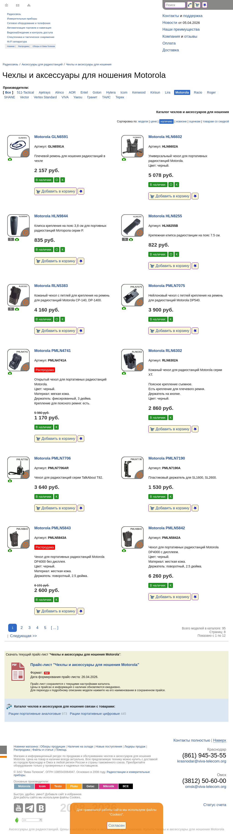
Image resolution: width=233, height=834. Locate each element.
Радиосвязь (14, 14)
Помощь (61, 749)
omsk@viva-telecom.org (205, 787)
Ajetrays (45, 92)
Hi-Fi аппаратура (17, 41)
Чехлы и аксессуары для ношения (88, 64)
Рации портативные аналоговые (34, 713)
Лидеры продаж (135, 746)
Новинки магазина (26, 746)
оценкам (194, 121)
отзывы (190, 36)
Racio (198, 92)
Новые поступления (109, 746)
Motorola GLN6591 (51, 137)
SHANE (9, 97)
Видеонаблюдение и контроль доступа (30, 32)
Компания (171, 36)
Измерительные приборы (22, 18)
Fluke (74, 786)
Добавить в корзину (55, 191)
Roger (211, 92)
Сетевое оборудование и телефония (28, 23)
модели (143, 121)
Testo (58, 786)
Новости (169, 22)
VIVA (65, 97)
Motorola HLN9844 (51, 216)
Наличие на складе (80, 746)
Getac (90, 786)
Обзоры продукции (52, 746)
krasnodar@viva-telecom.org (201, 761)
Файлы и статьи (42, 749)
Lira (167, 92)
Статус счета (214, 805)
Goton (97, 92)
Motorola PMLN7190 (166, 458)
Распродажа (23, 46)
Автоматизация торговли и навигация (29, 27)
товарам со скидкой (216, 121)
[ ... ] (54, 628)
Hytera (111, 92)
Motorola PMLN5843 (52, 528)
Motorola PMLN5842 (166, 528)
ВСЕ (126, 786)
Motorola (24, 786)
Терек (120, 97)
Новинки (11, 46)
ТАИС (106, 97)
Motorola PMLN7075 (166, 286)
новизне (181, 121)
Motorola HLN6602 (165, 137)
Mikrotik (108, 786)
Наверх (219, 740)
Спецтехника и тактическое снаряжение (30, 37)
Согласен (117, 825)
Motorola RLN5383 (51, 286)
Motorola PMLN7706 (52, 458)
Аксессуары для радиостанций (42, 64)
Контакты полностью (191, 740)
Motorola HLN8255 (165, 216)
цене (153, 121)
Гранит (92, 97)
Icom (123, 92)
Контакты (170, 16)
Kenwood (138, 92)
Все (8, 92)
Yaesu (77, 97)
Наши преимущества (181, 29)
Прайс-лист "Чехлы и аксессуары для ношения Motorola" (84, 665)
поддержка (193, 16)
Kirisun (155, 92)
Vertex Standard (45, 97)
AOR (72, 92)
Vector (24, 97)
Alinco (59, 92)
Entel (84, 92)
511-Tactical (25, 92)
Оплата (169, 43)
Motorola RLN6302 (165, 351)
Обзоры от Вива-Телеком (44, 46)
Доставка (170, 50)
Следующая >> (23, 636)
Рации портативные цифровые (95, 713)
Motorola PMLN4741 (52, 351)
